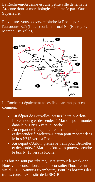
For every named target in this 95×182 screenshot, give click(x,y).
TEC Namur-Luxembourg (35, 170)
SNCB (54, 174)
